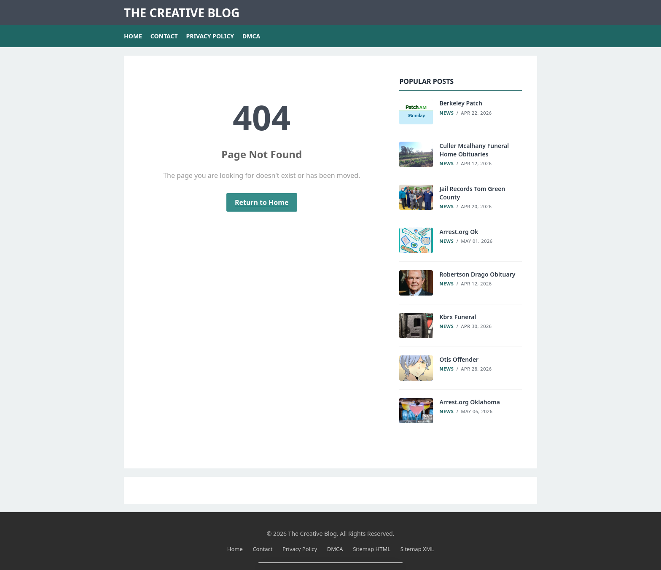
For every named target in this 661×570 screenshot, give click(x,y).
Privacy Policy (210, 36)
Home (133, 36)
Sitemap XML (417, 549)
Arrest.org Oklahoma (469, 402)
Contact (164, 36)
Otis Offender (458, 359)
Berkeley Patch (460, 103)
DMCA (251, 36)
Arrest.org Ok (458, 232)
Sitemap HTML (371, 549)
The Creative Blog (181, 13)
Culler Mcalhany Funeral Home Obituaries (474, 150)
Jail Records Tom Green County (472, 193)
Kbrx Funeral (457, 317)
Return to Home (262, 202)
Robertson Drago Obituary (477, 274)
